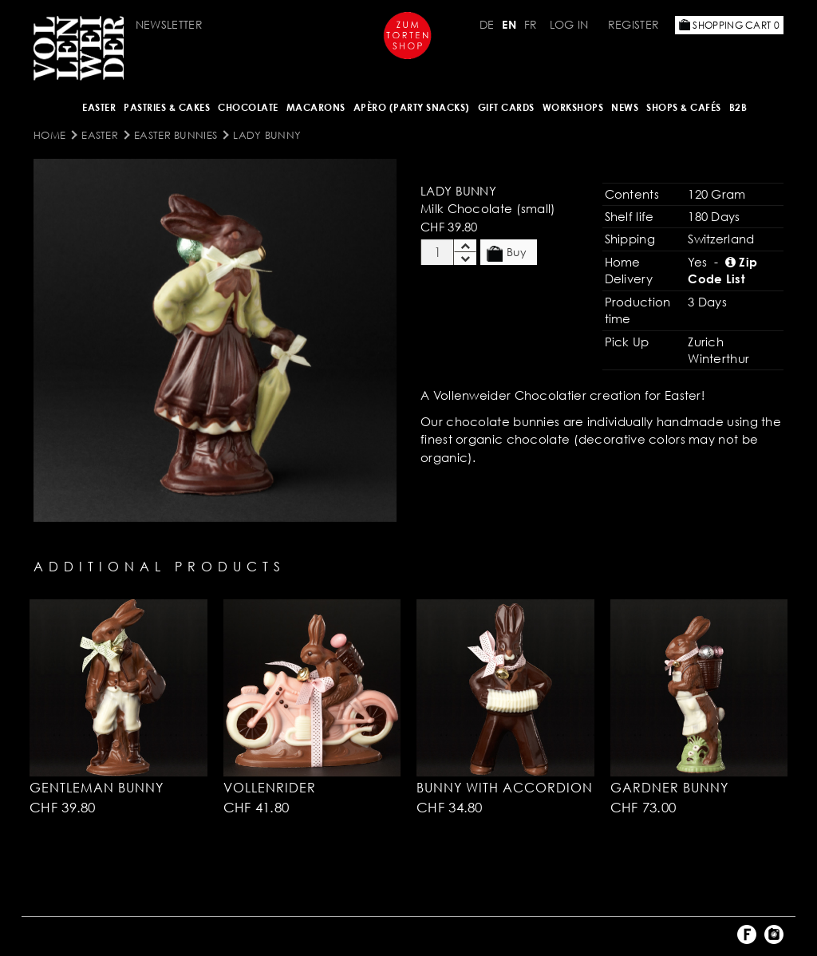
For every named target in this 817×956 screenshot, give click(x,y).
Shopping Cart (729, 25)
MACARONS (315, 107)
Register (633, 24)
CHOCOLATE (248, 107)
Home (49, 134)
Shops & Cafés (683, 107)
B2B (738, 107)
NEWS (624, 107)
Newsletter (169, 24)
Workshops (573, 107)
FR (531, 24)
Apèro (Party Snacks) (411, 107)
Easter (99, 107)
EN (509, 24)
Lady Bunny (267, 134)
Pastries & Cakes (167, 107)
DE (487, 24)
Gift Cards (506, 107)
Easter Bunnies (175, 134)
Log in (569, 24)
